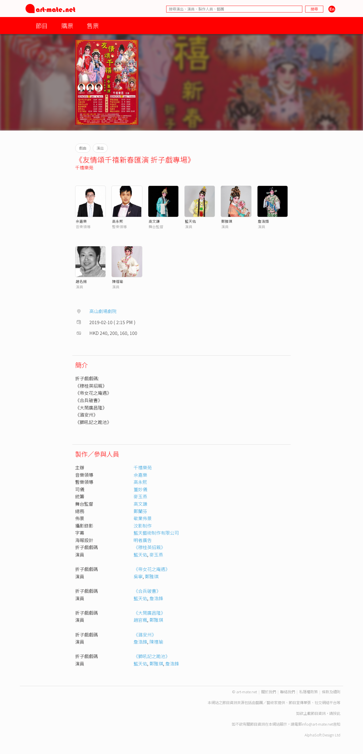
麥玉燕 (140, 496)
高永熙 (117, 221)
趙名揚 (81, 281)
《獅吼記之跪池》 (152, 656)
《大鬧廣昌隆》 (149, 612)
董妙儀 (140, 489)
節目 (42, 25)
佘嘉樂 (81, 221)
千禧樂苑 (84, 167)
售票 (93, 25)
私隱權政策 (308, 691)
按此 (336, 713)
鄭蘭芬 (140, 511)
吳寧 (138, 576)
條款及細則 (331, 691)
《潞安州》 (145, 634)
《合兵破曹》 (147, 590)
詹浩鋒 (263, 221)
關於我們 (268, 691)
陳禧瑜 (117, 281)
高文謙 (154, 221)
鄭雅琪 (226, 221)
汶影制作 (143, 525)
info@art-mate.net (317, 724)
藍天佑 (190, 221)
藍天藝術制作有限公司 (156, 532)
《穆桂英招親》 (149, 547)
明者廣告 (143, 540)
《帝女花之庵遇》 (152, 569)
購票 (67, 25)
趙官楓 (140, 619)
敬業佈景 (143, 518)
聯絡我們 (287, 691)
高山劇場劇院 (103, 311)
